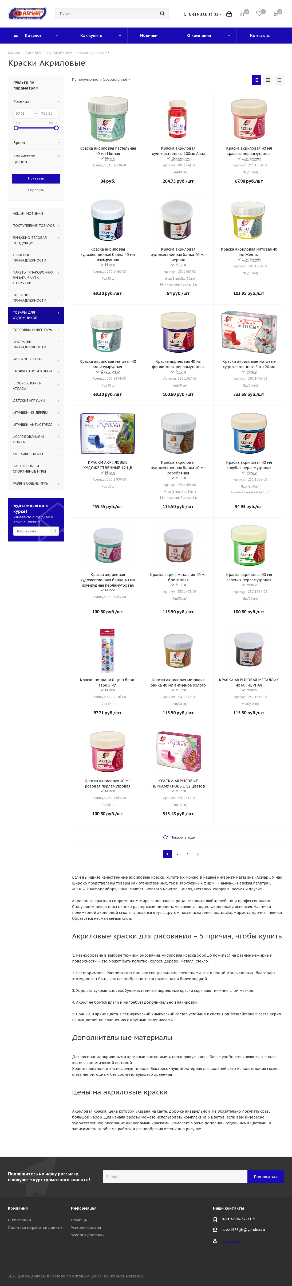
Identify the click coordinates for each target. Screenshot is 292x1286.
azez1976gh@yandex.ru (243, 1229)
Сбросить (36, 190)
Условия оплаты (86, 1227)
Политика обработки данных (35, 1227)
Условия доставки (88, 1235)
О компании (19, 1220)
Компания (18, 1208)
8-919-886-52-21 (203, 14)
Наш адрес (232, 1241)
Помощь (79, 1220)
